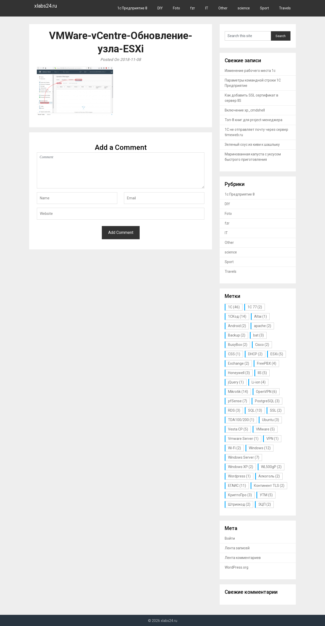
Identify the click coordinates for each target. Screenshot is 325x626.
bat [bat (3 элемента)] (258, 335)
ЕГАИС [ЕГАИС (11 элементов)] (237, 486)
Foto (176, 8)
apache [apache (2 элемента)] (262, 326)
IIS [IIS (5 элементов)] (262, 373)
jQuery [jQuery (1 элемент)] (236, 382)
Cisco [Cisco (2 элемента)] (262, 345)
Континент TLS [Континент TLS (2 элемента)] (269, 486)
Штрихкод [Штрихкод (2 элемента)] (239, 504)
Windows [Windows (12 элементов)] (260, 448)
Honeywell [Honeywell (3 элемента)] (239, 373)
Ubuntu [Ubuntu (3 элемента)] (270, 420)
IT (206, 8)
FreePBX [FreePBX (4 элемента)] (266, 363)
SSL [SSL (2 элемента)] (276, 410)
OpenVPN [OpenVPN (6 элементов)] (266, 392)
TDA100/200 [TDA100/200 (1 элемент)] (241, 420)
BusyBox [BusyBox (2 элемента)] (237, 345)
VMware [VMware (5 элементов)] (265, 429)
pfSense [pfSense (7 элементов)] (237, 401)
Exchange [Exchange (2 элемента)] (238, 363)
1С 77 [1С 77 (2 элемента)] (255, 307)
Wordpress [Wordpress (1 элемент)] (239, 476)
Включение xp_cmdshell (245, 110)
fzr (192, 8)
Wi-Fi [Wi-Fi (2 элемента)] (234, 448)
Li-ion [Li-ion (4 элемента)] (259, 382)
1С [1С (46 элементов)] (234, 307)
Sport (264, 8)
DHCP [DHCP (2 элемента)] (255, 354)
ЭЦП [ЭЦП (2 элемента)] (264, 504)
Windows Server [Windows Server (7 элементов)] (243, 457)
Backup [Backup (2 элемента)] (236, 335)
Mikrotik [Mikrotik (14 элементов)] (238, 392)
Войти (230, 538)
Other (223, 8)
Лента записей (237, 548)
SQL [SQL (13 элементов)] (255, 410)
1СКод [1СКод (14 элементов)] (237, 316)
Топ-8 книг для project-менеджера (253, 120)
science (244, 8)
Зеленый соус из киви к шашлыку (252, 144)
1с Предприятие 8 (132, 8)
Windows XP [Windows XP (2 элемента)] (240, 467)
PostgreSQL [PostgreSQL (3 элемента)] (267, 401)
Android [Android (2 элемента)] (237, 326)
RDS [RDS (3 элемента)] (234, 410)
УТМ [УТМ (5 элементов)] (266, 495)
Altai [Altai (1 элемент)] (260, 316)
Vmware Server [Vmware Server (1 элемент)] (243, 439)
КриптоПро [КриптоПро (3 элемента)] (240, 495)
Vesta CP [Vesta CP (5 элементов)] (238, 429)
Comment (120, 170)
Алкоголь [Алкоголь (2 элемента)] (269, 476)
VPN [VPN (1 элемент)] (272, 439)
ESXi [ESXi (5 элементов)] (276, 354)
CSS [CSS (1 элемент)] (234, 354)
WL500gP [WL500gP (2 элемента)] (271, 467)
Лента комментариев (243, 558)
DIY (160, 8)
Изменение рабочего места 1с (250, 71)
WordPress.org (236, 567)
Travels (285, 8)
